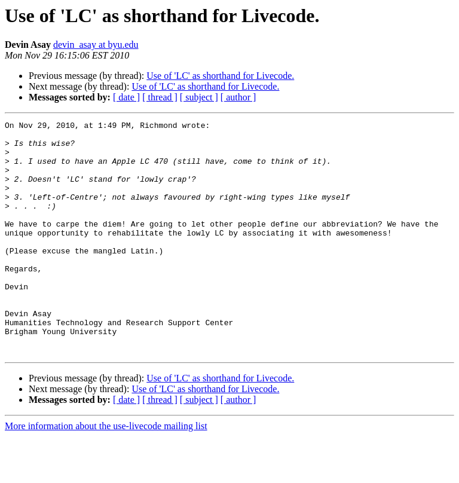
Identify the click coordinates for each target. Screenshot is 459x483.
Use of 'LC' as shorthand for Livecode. (220, 76)
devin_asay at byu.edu (96, 44)
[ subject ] (199, 97)
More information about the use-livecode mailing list (106, 472)
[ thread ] (160, 97)
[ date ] (126, 97)
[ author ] (238, 97)
